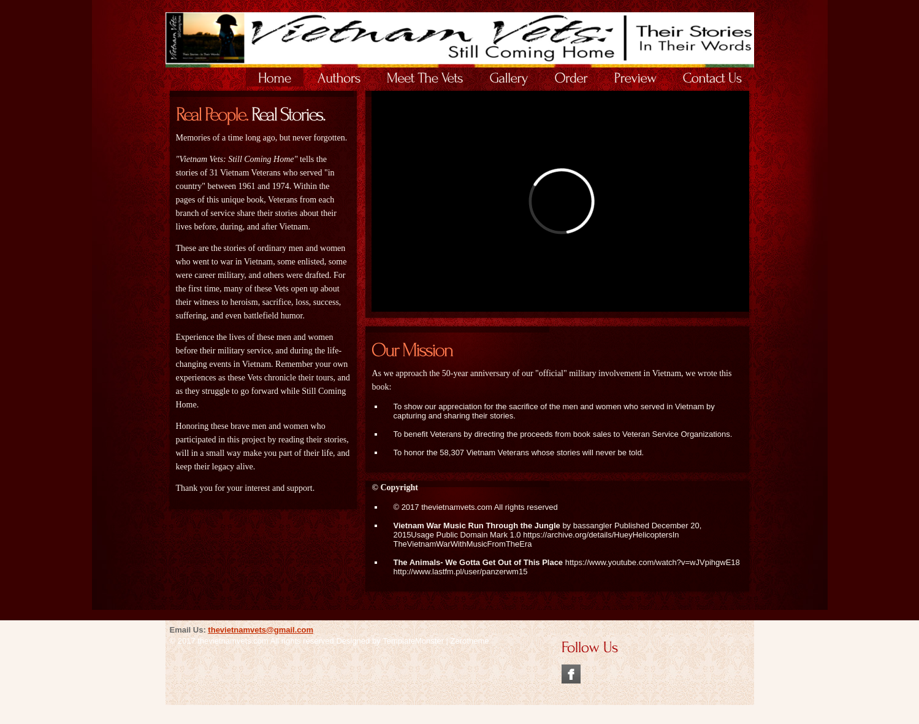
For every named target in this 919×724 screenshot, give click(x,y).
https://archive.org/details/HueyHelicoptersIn (601, 534)
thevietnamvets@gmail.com (260, 629)
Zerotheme (470, 640)
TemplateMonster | (416, 640)
